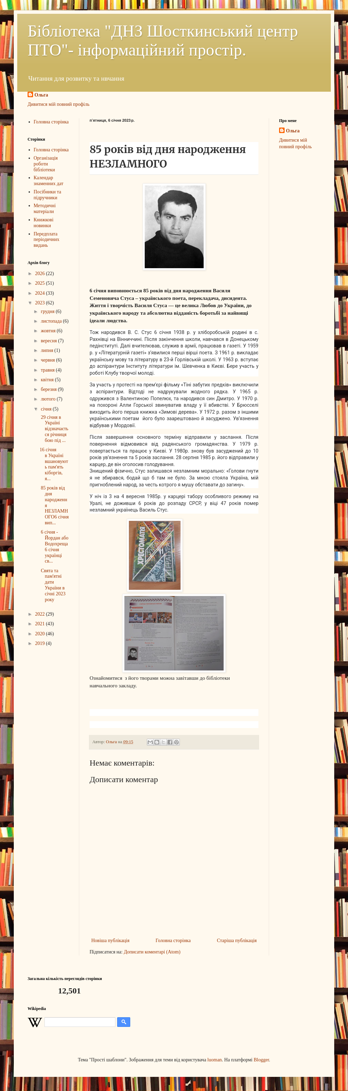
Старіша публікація (237, 940)
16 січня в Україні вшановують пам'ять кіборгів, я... (54, 464)
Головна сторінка (173, 940)
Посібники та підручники (47, 194)
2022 (40, 614)
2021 (40, 623)
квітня (48, 379)
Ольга (41, 95)
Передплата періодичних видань (47, 239)
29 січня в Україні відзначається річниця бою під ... (54, 429)
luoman (214, 1059)
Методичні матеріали (45, 208)
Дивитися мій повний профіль (59, 104)
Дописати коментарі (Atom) (152, 951)
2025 (40, 283)
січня (47, 409)
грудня (48, 311)
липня (47, 350)
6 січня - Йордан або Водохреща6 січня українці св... (54, 546)
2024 (40, 293)
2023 (40, 302)
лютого (49, 399)
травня (48, 370)
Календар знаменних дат (48, 180)
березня (49, 389)
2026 (40, 273)
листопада (52, 321)
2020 (40, 633)
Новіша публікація (110, 940)
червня (48, 360)
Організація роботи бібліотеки (46, 163)
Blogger (261, 1059)
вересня (49, 340)
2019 (40, 643)
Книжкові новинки (44, 222)
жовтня (49, 330)
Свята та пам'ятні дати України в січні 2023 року (52, 585)
